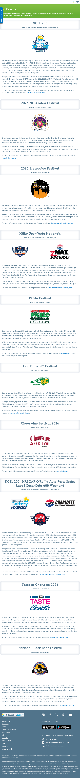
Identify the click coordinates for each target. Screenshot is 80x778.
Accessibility (5, 738)
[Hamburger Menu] (2, 2)
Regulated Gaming (7, 749)
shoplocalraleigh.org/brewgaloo (62, 223)
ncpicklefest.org (66, 353)
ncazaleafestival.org (9, 158)
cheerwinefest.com (62, 471)
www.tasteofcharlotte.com (59, 637)
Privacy (4, 743)
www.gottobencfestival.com (19, 413)
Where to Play (6, 721)
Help (3, 735)
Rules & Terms (6, 740)
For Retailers (6, 732)
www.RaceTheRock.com (35, 92)
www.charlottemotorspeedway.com (60, 288)
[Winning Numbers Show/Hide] (1, 15)
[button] (77, 2)
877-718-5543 (53, 739)
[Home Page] (39, 2)
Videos (4, 726)
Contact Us (5, 724)
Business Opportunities (9, 729)
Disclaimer (5, 746)
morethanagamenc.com (57, 746)
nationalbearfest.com (67, 705)
